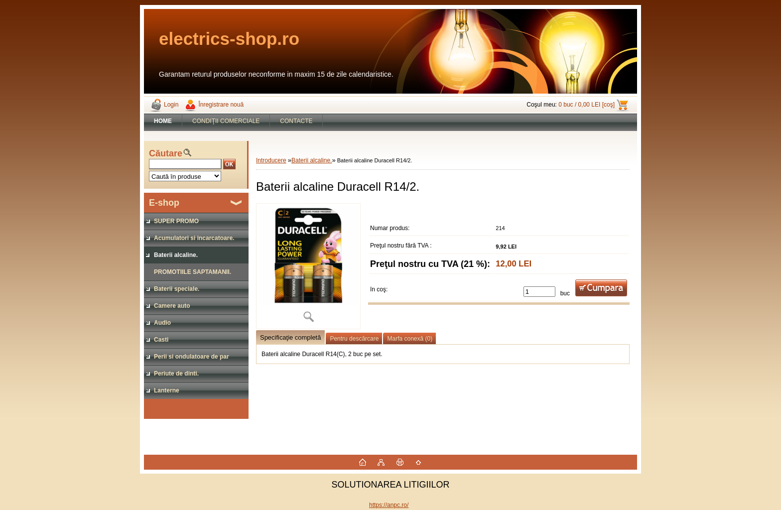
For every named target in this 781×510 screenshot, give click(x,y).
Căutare (165, 153)
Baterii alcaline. (311, 160)
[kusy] (539, 291)
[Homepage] (163, 121)
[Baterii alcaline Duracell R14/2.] (308, 266)
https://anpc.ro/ (388, 505)
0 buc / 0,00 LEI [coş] (586, 104)
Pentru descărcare (354, 338)
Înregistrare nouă (221, 104)
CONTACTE (296, 121)
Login (171, 104)
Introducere (271, 160)
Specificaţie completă (290, 337)
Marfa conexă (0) (409, 338)
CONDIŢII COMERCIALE (226, 121)
